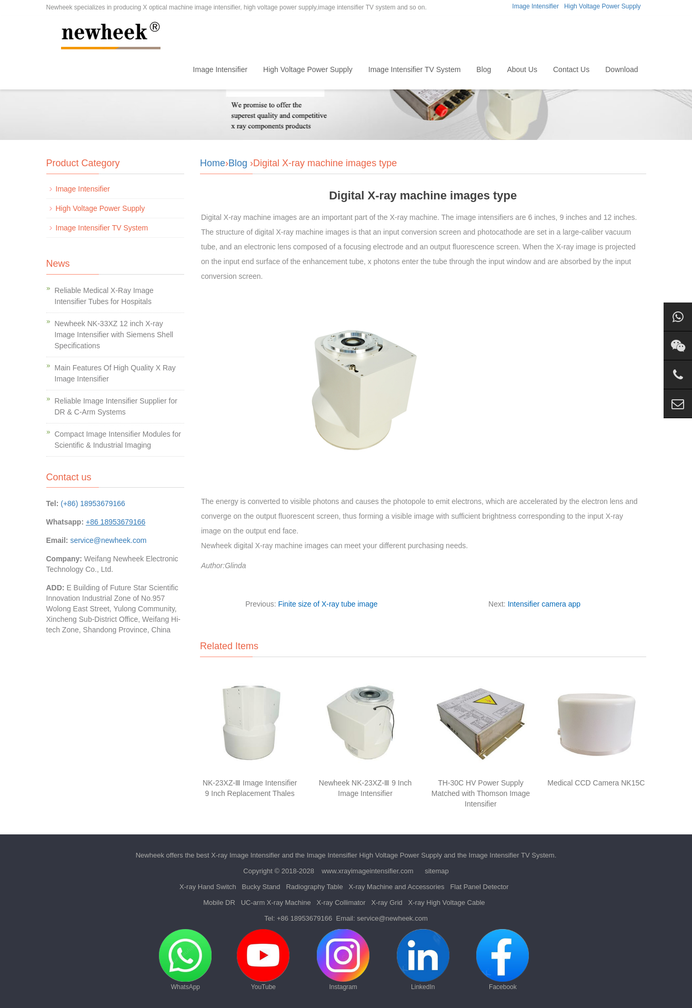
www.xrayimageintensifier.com (367, 871)
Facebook (502, 960)
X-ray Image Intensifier (245, 855)
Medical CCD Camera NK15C (596, 783)
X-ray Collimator (340, 902)
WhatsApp (185, 960)
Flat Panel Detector (479, 887)
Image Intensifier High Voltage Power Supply (374, 855)
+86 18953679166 (304, 918)
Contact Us (571, 69)
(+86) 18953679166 (93, 503)
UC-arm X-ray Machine (276, 902)
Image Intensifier (535, 6)
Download (621, 69)
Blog (483, 69)
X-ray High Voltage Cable (446, 902)
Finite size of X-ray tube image (327, 604)
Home (167, 69)
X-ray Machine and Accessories (396, 887)
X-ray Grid (387, 902)
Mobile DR (219, 902)
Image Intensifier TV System (414, 69)
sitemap (437, 871)
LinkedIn (423, 960)
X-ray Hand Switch (207, 887)
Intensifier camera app (544, 604)
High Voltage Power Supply (602, 6)
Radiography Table (314, 887)
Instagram (343, 960)
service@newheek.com (108, 540)
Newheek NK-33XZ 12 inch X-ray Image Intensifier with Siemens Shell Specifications (114, 334)
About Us (522, 69)
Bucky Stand (261, 887)
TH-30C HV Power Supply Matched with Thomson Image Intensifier (481, 793)
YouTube (263, 960)
